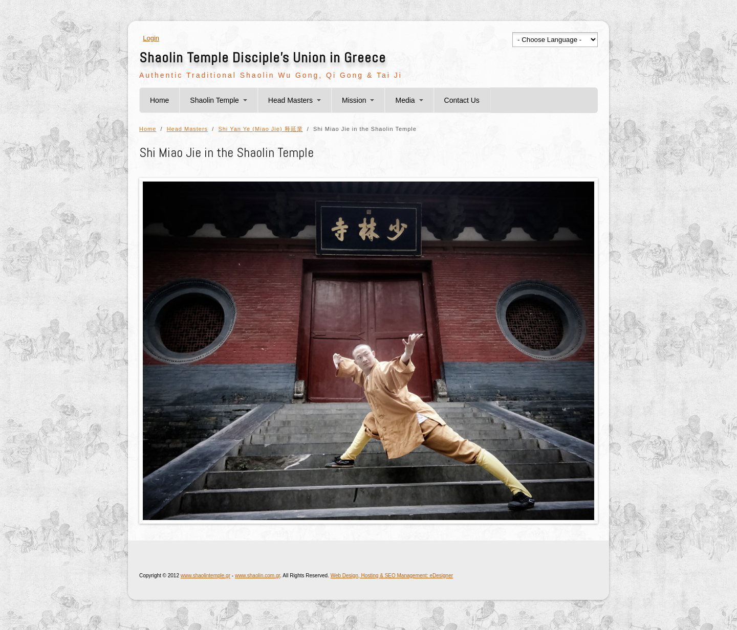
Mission (354, 100)
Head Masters (290, 100)
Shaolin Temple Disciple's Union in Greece (262, 57)
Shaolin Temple (214, 100)
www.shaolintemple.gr (205, 575)
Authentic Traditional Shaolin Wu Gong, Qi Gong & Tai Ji (270, 75)
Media (405, 100)
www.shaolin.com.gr (257, 575)
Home (159, 100)
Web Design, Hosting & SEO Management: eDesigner (392, 575)
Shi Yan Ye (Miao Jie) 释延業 (260, 129)
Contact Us (462, 100)
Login (151, 38)
